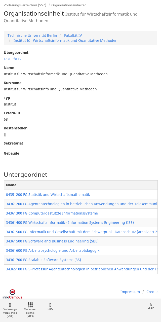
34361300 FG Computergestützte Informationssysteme (52, 213)
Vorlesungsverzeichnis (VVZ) (25, 5)
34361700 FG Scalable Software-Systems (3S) (43, 259)
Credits (152, 291)
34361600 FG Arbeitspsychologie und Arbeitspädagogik (52, 250)
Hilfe (50, 307)
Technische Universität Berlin (32, 35)
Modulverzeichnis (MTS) (30, 310)
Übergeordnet (16, 52)
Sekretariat (13, 143)
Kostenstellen (15, 128)
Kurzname (12, 82)
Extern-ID (12, 113)
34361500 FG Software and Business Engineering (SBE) (52, 241)
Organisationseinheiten (69, 5)
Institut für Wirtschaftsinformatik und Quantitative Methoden (65, 40)
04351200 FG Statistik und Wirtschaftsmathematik (48, 194)
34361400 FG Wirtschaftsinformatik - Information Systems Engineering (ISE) (70, 222)
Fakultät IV (72, 35)
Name (9, 67)
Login (151, 306)
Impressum (130, 291)
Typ (7, 97)
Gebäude (11, 153)
